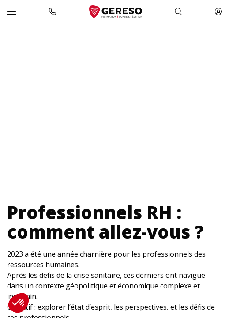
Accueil (16, 37)
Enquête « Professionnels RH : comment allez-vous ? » (104, 37)
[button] (18, 303)
